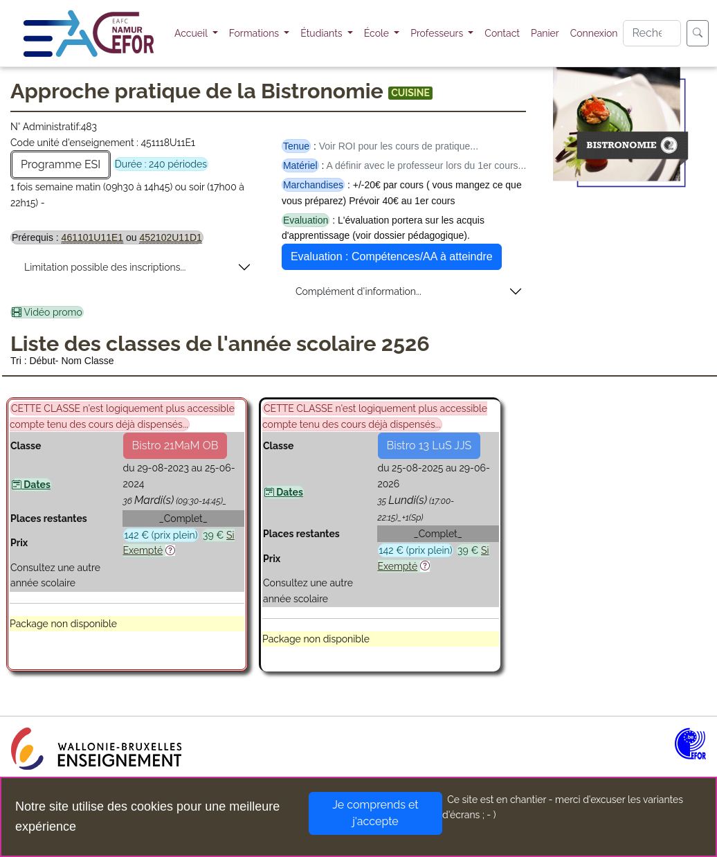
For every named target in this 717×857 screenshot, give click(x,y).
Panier (545, 33)
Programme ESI (60, 164)
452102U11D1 (170, 237)
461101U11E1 (93, 237)
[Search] (652, 33)
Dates (31, 484)
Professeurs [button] (438, 33)
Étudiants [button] (322, 33)
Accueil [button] (192, 33)
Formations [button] (255, 33)
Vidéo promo (47, 312)
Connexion (594, 33)
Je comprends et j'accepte (375, 813)
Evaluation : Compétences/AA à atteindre (392, 256)
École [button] (378, 33)
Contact (502, 33)
